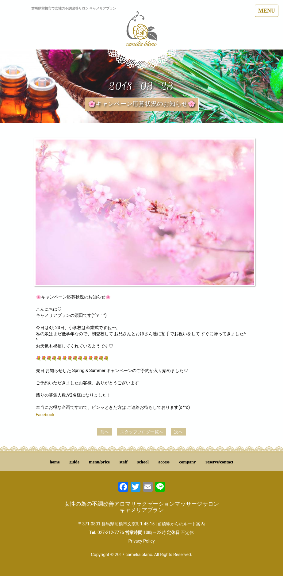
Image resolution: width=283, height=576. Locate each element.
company (187, 462)
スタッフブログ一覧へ (141, 431)
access (164, 462)
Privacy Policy (141, 541)
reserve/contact (219, 462)
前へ (104, 431)
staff (124, 462)
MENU (266, 11)
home (55, 462)
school (142, 462)
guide (74, 462)
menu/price (99, 462)
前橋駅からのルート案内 (181, 523)
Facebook (45, 414)
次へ (178, 431)
